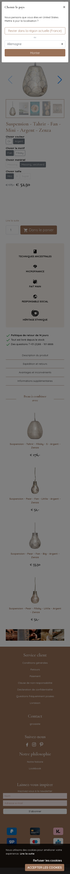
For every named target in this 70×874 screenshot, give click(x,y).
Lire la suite (27, 853)
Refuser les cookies (47, 860)
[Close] (64, 7)
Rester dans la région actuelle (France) (35, 31)
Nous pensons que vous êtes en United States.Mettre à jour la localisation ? (32, 19)
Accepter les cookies (44, 867)
